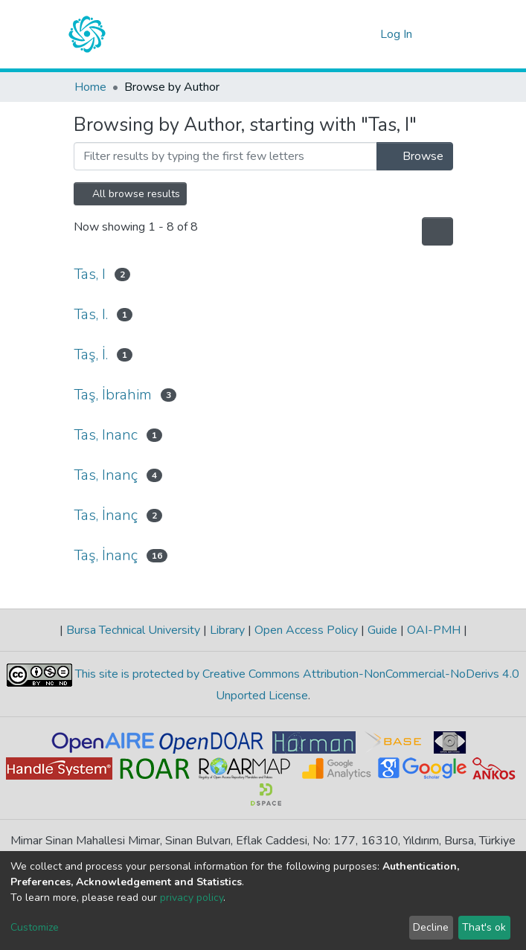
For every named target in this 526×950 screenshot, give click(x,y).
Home (90, 87)
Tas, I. (91, 314)
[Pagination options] (437, 231)
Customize (34, 927)
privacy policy (191, 897)
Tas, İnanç (106, 515)
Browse (414, 156)
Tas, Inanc (106, 435)
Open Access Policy (306, 630)
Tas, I (90, 274)
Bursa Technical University (133, 630)
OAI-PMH (434, 630)
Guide (382, 630)
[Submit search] (345, 34)
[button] (366, 34)
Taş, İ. (91, 354)
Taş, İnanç (106, 555)
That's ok (484, 927)
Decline (431, 927)
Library (227, 630)
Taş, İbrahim (113, 395)
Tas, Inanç (106, 475)
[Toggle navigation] (443, 34)
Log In (397, 34)
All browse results (130, 194)
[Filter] (225, 156)
